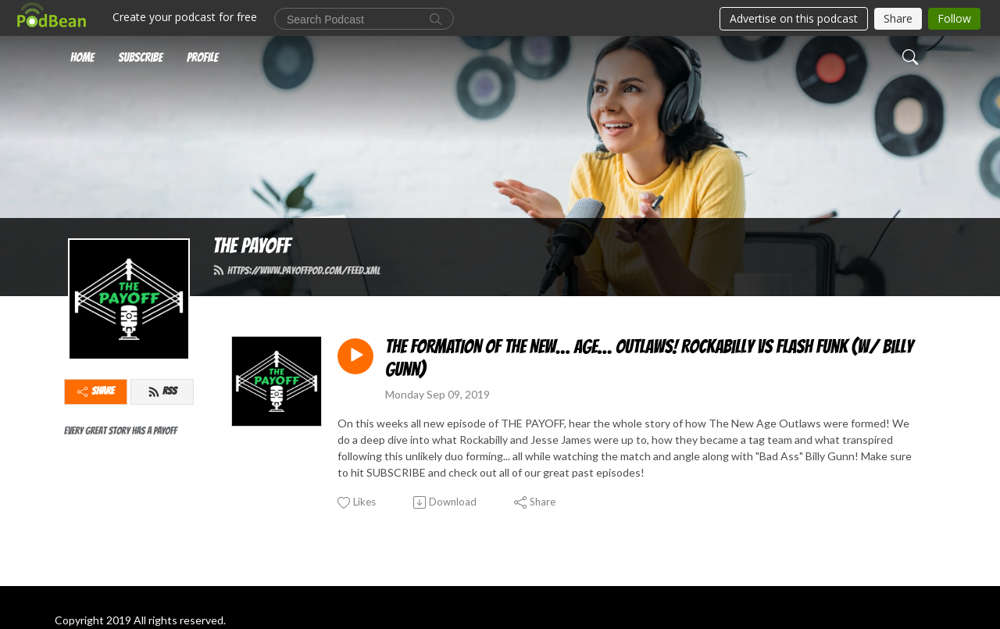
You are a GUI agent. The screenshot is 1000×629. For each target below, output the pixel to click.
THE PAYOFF (251, 245)
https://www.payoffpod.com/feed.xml (296, 270)
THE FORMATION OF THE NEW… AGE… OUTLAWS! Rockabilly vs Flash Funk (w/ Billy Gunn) (649, 358)
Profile (202, 57)
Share (95, 391)
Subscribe (140, 57)
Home (82, 57)
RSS (162, 391)
